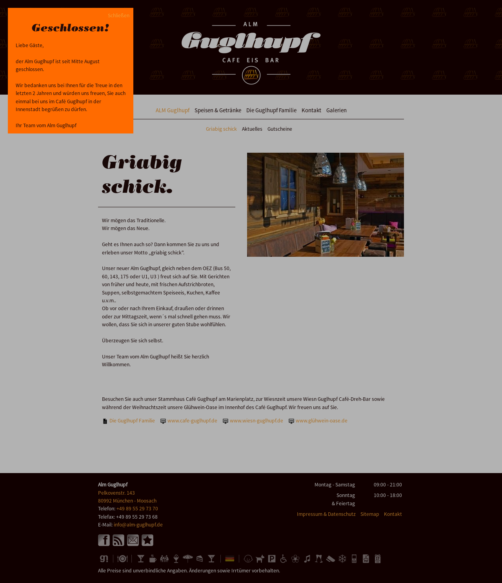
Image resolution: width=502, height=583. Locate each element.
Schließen (118, 15)
